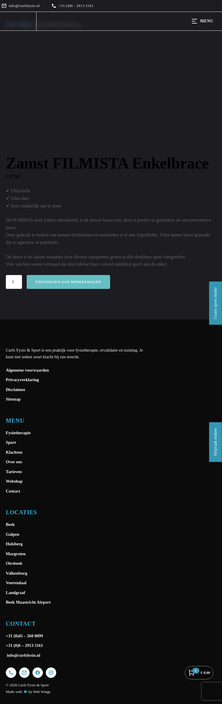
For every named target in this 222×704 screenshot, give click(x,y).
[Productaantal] (14, 282)
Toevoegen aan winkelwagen (68, 282)
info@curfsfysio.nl (23, 655)
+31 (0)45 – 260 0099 (25, 636)
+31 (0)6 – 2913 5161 (24, 645)
